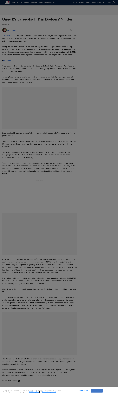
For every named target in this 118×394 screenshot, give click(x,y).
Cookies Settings (83, 390)
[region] (59, 390)
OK (97, 390)
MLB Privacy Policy (34, 392)
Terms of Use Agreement (49, 392)
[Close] (115, 390)
